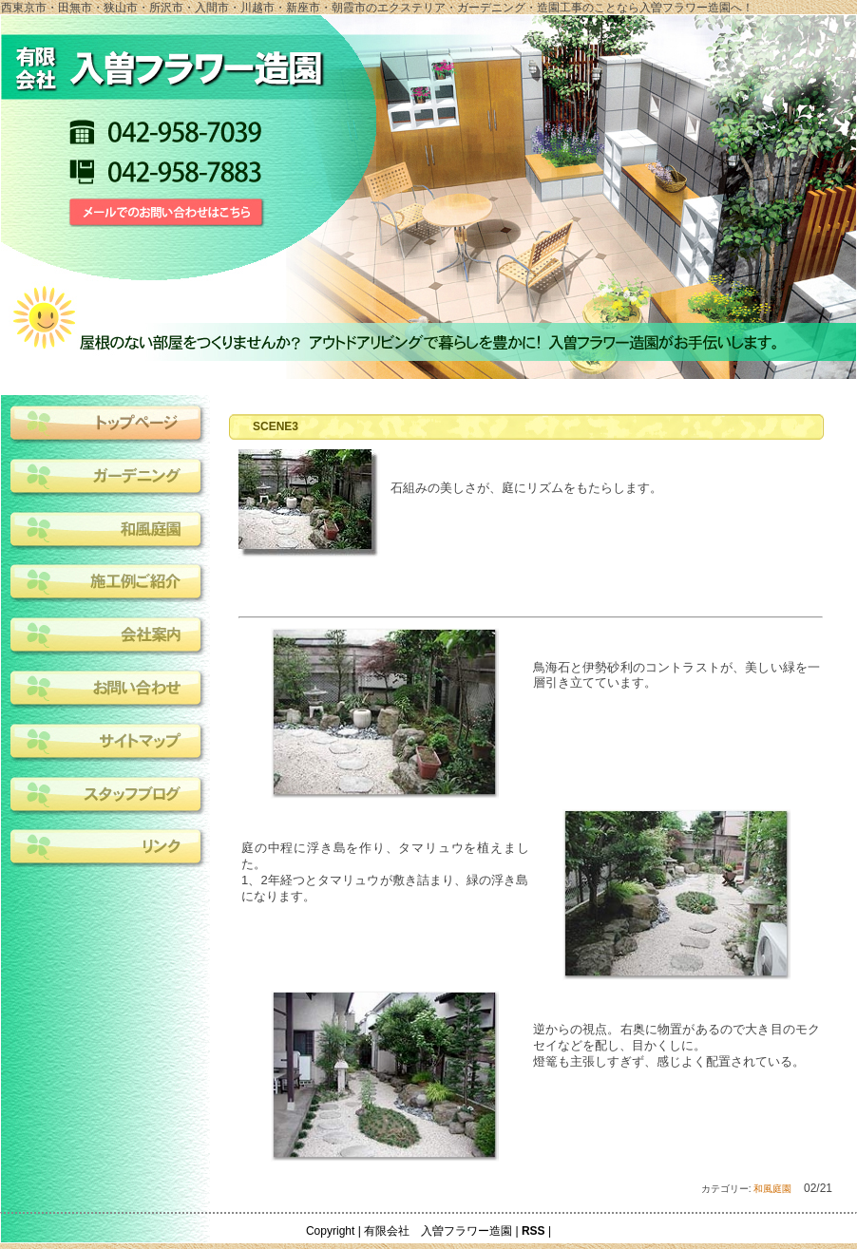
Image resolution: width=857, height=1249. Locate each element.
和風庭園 (772, 1188)
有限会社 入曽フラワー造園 (438, 1231)
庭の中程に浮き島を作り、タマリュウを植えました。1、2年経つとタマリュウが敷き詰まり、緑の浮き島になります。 (385, 871)
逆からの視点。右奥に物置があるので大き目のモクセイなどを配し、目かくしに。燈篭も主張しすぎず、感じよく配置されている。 (677, 1045)
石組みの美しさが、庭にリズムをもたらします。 (526, 488)
